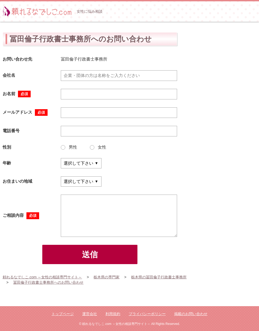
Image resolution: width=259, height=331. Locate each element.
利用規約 (112, 314)
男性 (69, 147)
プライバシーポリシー (147, 314)
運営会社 (89, 314)
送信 (90, 254)
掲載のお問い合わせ (190, 314)
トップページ (63, 314)
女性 (98, 147)
